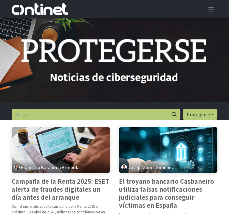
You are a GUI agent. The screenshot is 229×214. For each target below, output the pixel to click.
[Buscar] (174, 114)
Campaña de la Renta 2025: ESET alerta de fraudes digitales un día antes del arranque (60, 189)
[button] (200, 114)
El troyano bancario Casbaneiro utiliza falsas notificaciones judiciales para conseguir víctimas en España (166, 193)
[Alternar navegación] (211, 8)
